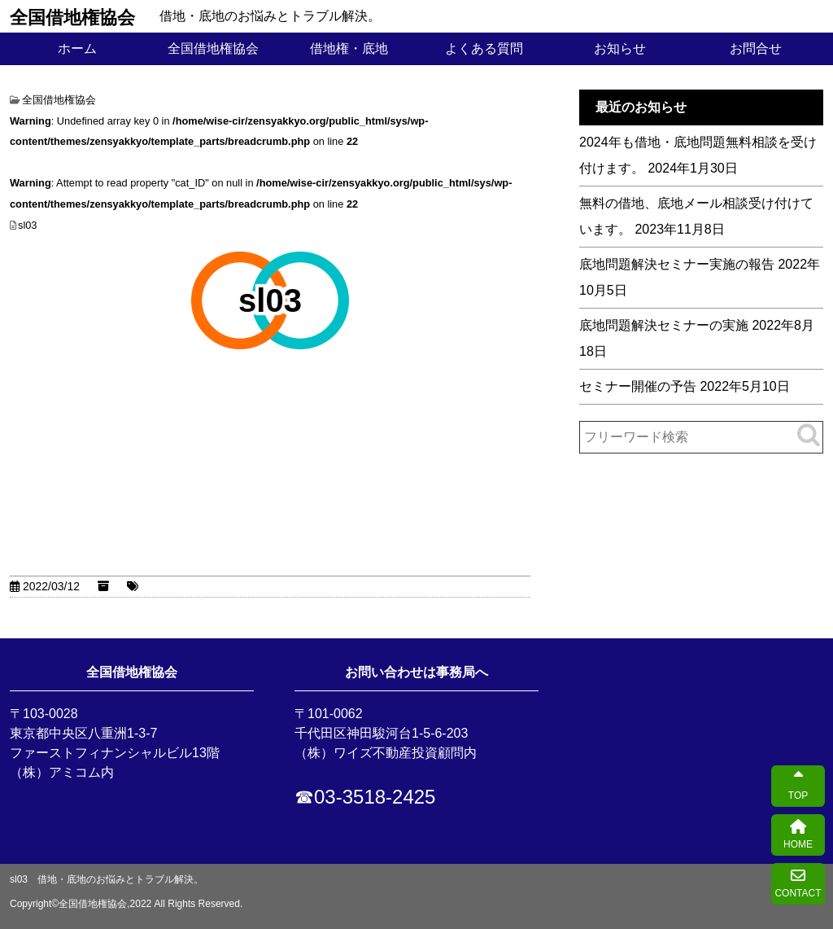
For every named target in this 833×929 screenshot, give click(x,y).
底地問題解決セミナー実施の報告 (676, 264)
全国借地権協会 (72, 16)
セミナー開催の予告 (637, 386)
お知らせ (620, 48)
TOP (798, 786)
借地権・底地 (349, 48)
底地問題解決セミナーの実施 (663, 325)
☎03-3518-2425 (364, 797)
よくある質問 (484, 48)
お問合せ (756, 48)
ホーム (77, 48)
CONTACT (797, 884)
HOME (798, 835)
